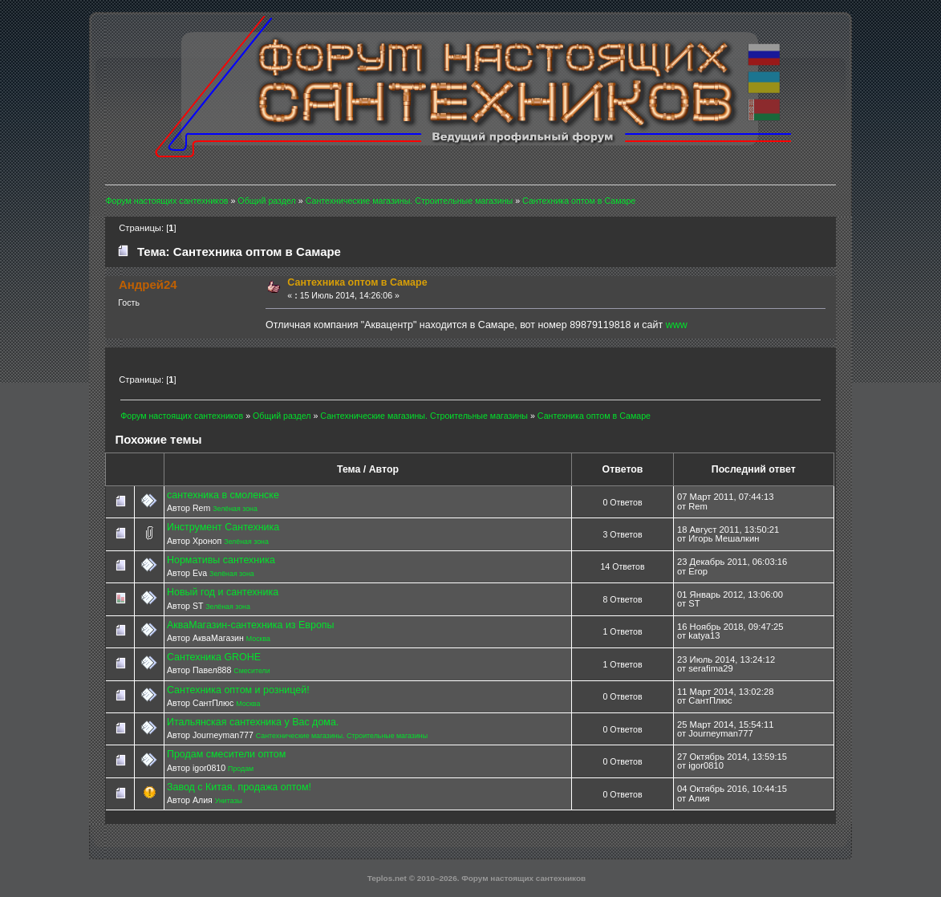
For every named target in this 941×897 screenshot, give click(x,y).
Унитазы (228, 801)
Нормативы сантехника (221, 560)
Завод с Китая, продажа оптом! (239, 787)
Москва (258, 639)
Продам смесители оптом (226, 754)
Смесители (251, 671)
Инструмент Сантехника (223, 527)
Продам (241, 769)
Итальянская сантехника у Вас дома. (253, 722)
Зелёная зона (235, 509)
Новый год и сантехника (222, 592)
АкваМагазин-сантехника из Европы (251, 625)
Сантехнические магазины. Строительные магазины (342, 736)
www (676, 325)
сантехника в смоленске (223, 495)
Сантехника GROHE (214, 657)
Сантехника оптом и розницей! (238, 690)
